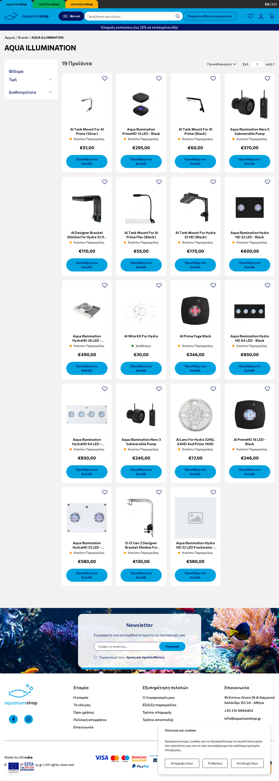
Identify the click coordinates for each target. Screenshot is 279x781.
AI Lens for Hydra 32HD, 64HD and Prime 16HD (195, 441)
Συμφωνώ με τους (132, 657)
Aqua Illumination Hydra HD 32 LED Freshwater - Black (195, 547)
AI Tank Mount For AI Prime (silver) (87, 131)
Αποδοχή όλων (247, 763)
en (274, 4)
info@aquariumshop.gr (242, 718)
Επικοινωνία (83, 727)
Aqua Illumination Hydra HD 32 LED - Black (249, 234)
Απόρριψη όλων (182, 763)
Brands (23, 37)
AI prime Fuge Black (195, 336)
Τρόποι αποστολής (158, 719)
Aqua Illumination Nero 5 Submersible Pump (249, 131)
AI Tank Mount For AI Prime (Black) (195, 131)
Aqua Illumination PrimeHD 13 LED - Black (141, 131)
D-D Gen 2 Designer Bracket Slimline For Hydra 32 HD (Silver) (141, 547)
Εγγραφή (172, 646)
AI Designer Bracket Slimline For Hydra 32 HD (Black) (87, 236)
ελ (267, 4)
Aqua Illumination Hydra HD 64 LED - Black (249, 338)
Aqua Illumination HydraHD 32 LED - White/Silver (87, 547)
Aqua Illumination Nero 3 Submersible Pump (141, 441)
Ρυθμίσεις (215, 763)
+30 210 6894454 (238, 710)
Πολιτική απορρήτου (90, 719)
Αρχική (10, 37)
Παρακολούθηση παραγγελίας (209, 16)
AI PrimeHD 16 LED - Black (250, 441)
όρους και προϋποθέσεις (145, 657)
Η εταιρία (80, 697)
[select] (221, 64)
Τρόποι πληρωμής (157, 712)
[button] (30, 79)
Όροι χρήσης (83, 712)
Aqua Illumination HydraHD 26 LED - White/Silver (86, 340)
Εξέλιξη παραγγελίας (159, 705)
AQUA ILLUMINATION (47, 37)
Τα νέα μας (81, 705)
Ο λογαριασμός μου (159, 697)
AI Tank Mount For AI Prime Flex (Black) (141, 234)
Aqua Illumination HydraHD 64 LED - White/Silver (87, 443)
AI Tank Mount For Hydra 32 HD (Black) (195, 234)
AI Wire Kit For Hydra (141, 336)
